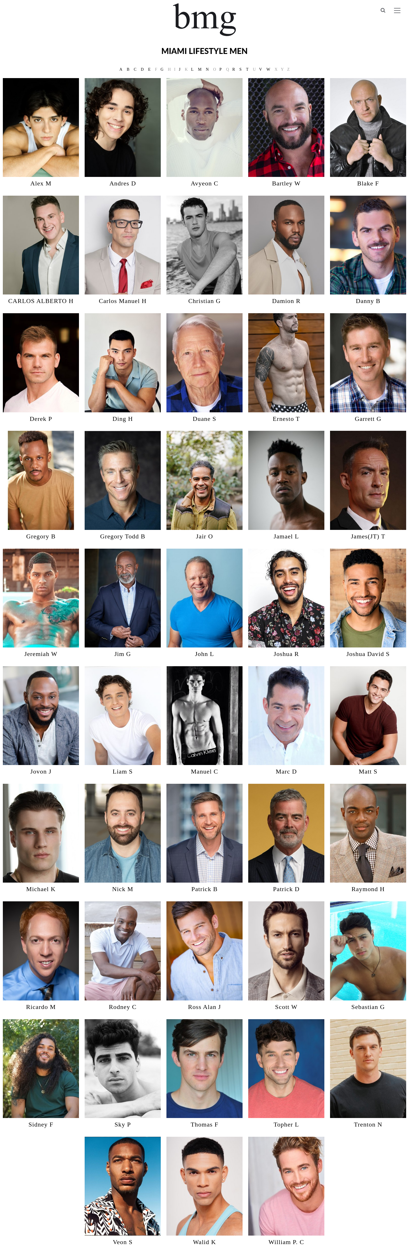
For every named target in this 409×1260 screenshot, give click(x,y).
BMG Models (205, 19)
